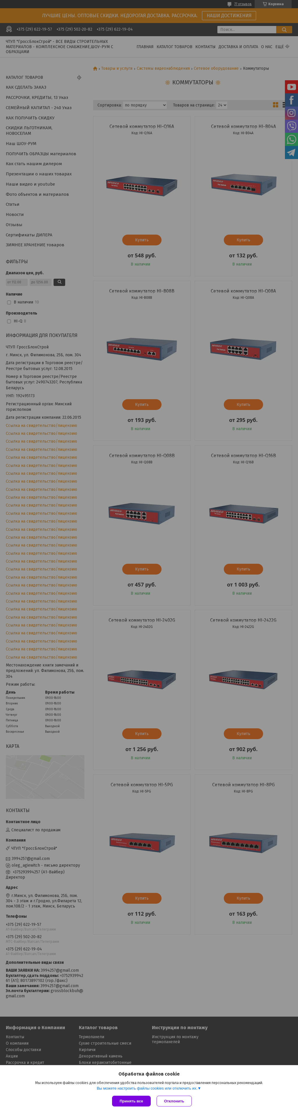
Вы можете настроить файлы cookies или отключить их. (147, 1088)
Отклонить (174, 1101)
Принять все (131, 1101)
